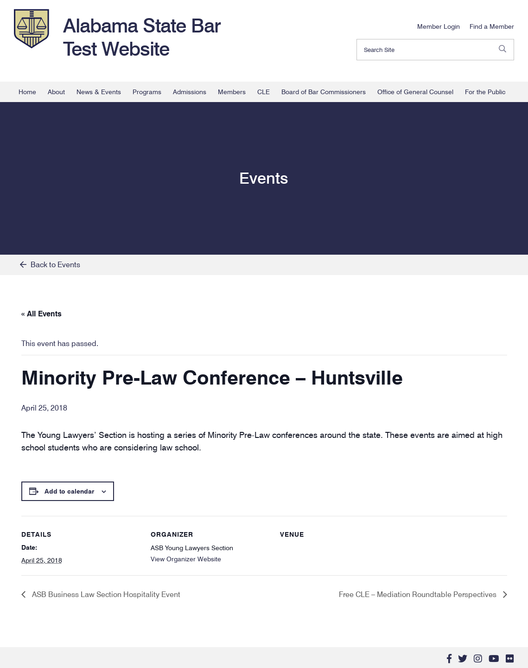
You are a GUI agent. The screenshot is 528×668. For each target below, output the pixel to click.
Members (232, 92)
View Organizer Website (186, 559)
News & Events (98, 92)
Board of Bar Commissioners (323, 92)
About (56, 92)
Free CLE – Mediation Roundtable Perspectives (418, 594)
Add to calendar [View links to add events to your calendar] (69, 491)
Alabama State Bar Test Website (142, 37)
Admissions (189, 92)
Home (27, 92)
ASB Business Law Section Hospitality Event (105, 594)
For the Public (485, 92)
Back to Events (50, 264)
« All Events (41, 313)
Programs (147, 92)
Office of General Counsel (415, 92)
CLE (263, 92)
